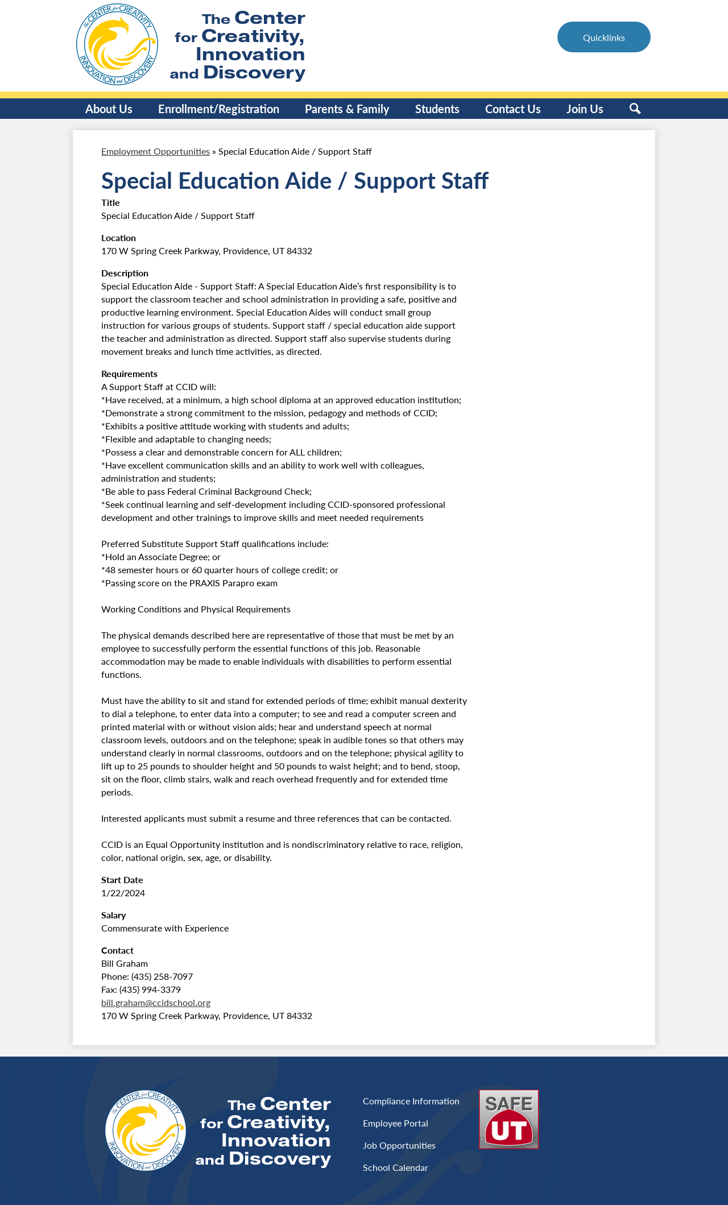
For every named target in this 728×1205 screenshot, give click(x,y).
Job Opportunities (399, 1145)
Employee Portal (395, 1122)
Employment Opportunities (155, 151)
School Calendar (395, 1167)
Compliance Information (411, 1100)
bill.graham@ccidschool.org (155, 1002)
